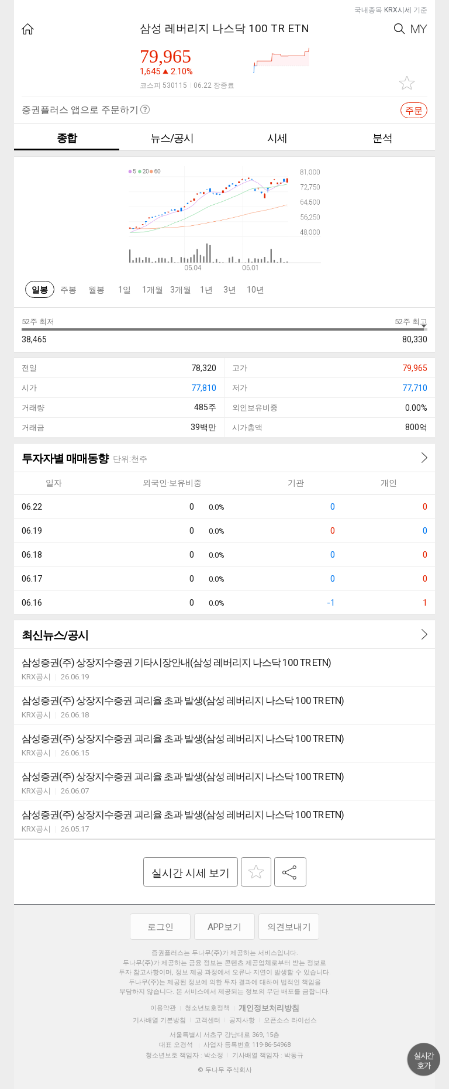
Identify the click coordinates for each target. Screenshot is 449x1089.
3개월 (180, 289)
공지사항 (242, 1020)
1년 (206, 289)
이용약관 (163, 1008)
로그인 (160, 927)
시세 (277, 138)
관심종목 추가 (407, 83)
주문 (414, 110)
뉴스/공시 (172, 138)
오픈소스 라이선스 (290, 1020)
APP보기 (224, 927)
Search (399, 29)
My (419, 29)
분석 (382, 138)
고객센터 (207, 1020)
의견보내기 (289, 927)
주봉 (68, 289)
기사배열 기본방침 (159, 1020)
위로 (423, 1059)
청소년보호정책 (207, 1008)
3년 (229, 289)
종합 (67, 138)
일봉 (40, 289)
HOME (28, 29)
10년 (255, 289)
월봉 (96, 289)
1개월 (152, 289)
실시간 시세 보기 (190, 873)
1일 (124, 289)
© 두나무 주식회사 (225, 1070)
